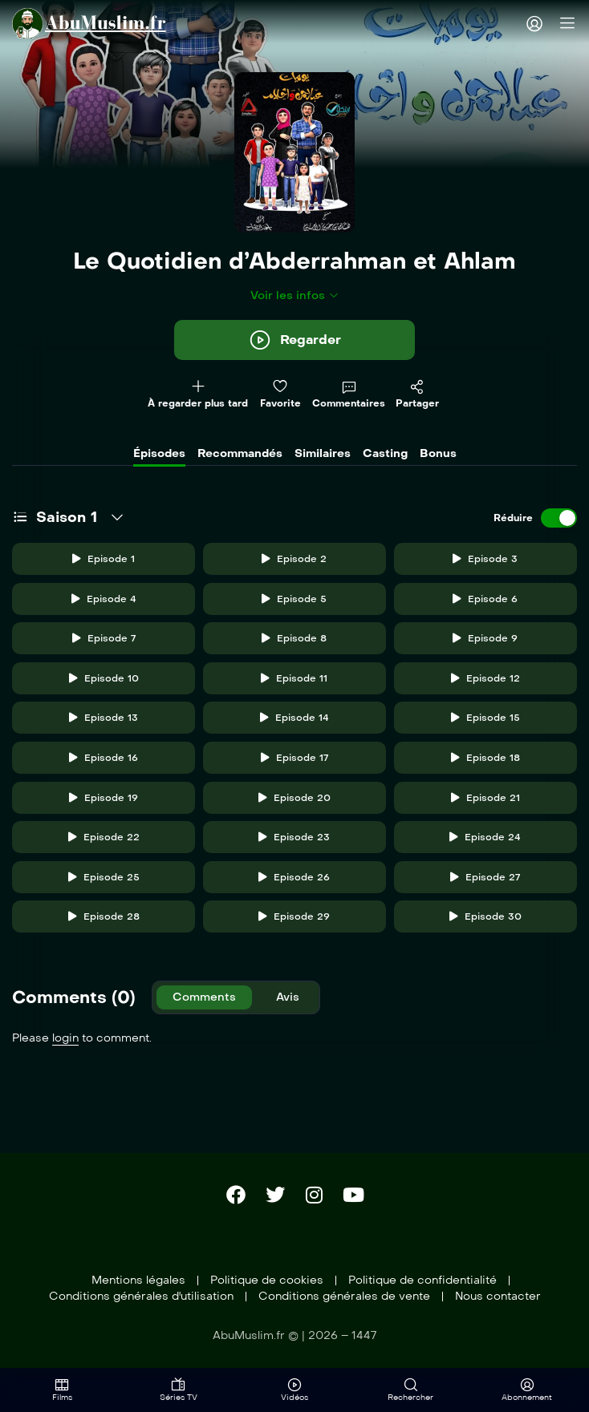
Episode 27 (485, 877)
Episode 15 (485, 717)
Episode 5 (294, 599)
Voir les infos (294, 295)
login (65, 1038)
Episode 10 (104, 678)
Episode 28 (104, 916)
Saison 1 (66, 517)
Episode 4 (103, 599)
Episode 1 (103, 558)
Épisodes (159, 453)
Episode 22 (104, 837)
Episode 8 (294, 638)
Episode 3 (485, 558)
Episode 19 (103, 797)
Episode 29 (294, 916)
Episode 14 (294, 717)
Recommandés (239, 453)
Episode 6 (485, 599)
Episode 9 (485, 638)
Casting (385, 453)
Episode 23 (294, 837)
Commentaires (348, 394)
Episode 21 (485, 797)
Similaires (322, 453)
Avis (287, 997)
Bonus (438, 453)
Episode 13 (103, 717)
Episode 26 (294, 877)
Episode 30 (485, 916)
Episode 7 (104, 638)
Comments (204, 997)
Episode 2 (294, 558)
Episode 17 (294, 757)
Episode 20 (294, 797)
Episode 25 (104, 877)
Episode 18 (485, 757)
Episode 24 (485, 837)
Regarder (294, 340)
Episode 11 (294, 678)
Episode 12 (485, 678)
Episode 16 (103, 757)
